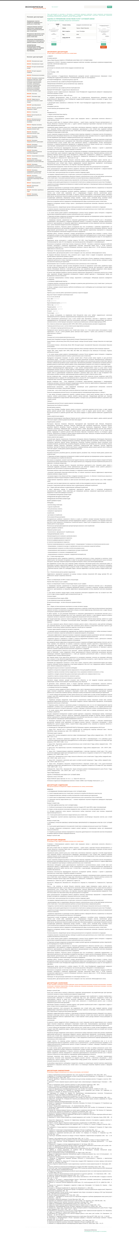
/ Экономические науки (35, 61)
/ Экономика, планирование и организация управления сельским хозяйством (35, 160)
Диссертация (103, 32)
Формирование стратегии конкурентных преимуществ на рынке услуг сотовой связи (34, 23)
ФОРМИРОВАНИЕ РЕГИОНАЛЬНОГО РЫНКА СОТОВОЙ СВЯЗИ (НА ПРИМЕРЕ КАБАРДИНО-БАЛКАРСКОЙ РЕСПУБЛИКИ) (35, 48)
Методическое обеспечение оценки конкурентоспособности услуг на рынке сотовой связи (35, 35)
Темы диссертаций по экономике (56, 14)
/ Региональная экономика (35, 75)
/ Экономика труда (33, 96)
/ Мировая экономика (34, 124)
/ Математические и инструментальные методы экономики (34, 121)
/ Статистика (32, 112)
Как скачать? (55, 7)
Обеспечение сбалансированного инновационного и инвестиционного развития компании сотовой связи (36, 41)
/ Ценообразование (34, 105)
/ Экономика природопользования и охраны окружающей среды (34, 146)
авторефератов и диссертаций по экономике (95, 1231)
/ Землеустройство (34, 182)
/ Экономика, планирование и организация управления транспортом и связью (35, 166)
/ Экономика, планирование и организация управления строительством (34, 171)
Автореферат (54, 32)
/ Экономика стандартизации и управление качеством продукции (34, 152)
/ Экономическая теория (35, 64)
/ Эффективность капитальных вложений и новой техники (35, 101)
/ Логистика (32, 93)
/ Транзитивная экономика (35, 156)
